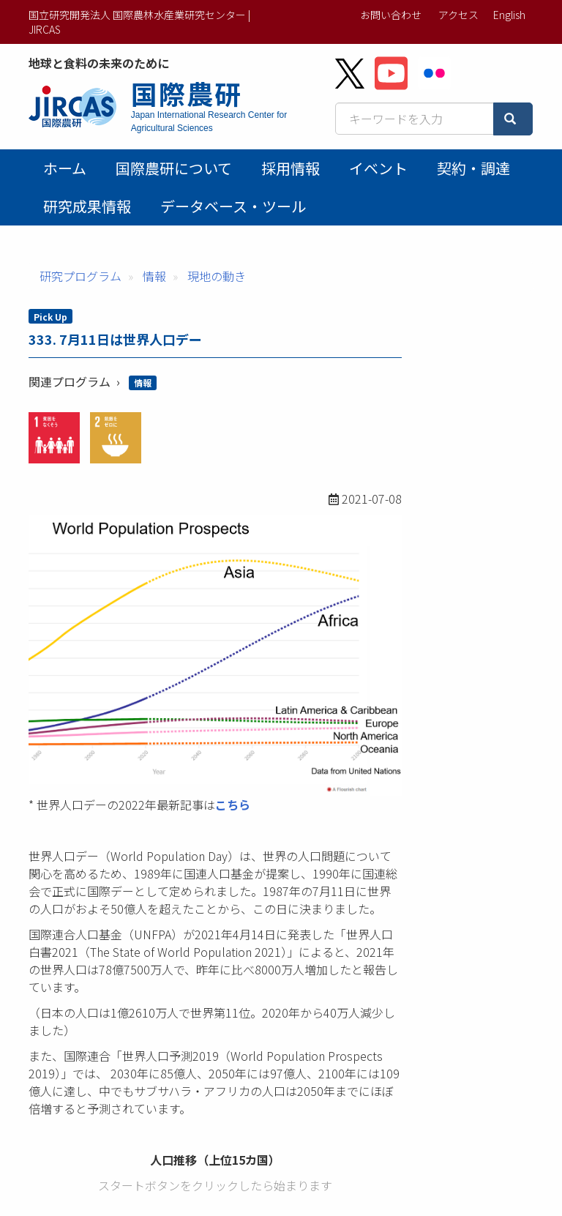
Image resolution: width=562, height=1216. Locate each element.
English (509, 14)
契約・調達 (473, 168)
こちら (232, 804)
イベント (378, 168)
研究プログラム (80, 276)
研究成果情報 (87, 206)
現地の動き (216, 276)
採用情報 (290, 168)
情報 (154, 276)
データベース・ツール (233, 206)
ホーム (64, 168)
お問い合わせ (391, 14)
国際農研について (174, 168)
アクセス (458, 14)
